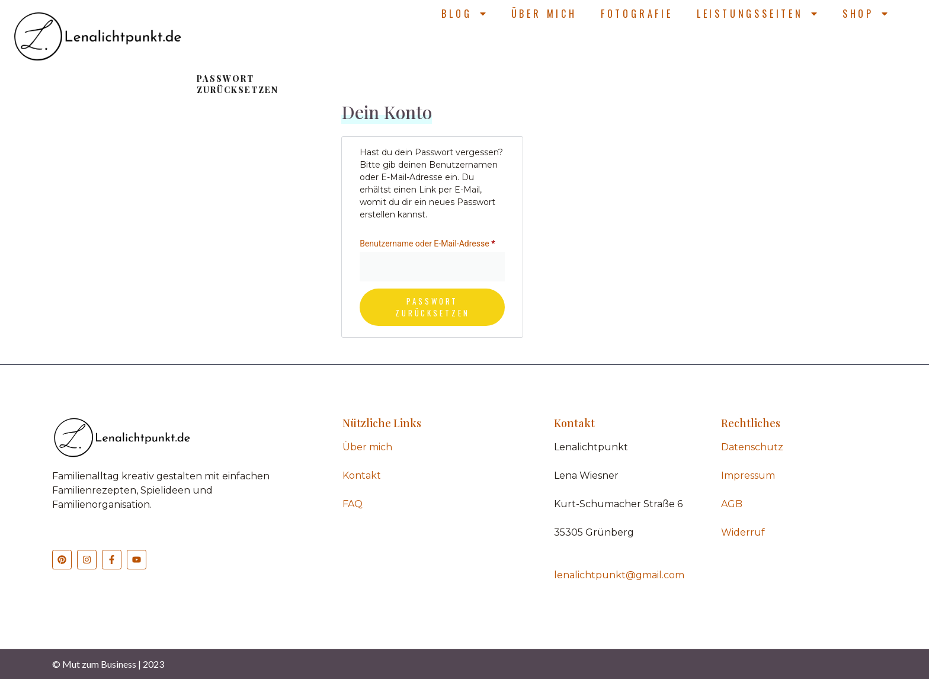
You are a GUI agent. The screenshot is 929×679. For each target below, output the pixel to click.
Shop (865, 13)
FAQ (352, 504)
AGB (731, 504)
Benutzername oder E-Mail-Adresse (432, 241)
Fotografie (637, 14)
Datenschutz (752, 447)
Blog (464, 13)
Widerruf (743, 532)
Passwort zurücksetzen (432, 307)
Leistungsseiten (758, 13)
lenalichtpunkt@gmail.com (619, 575)
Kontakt (361, 475)
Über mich (544, 14)
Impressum (748, 475)
